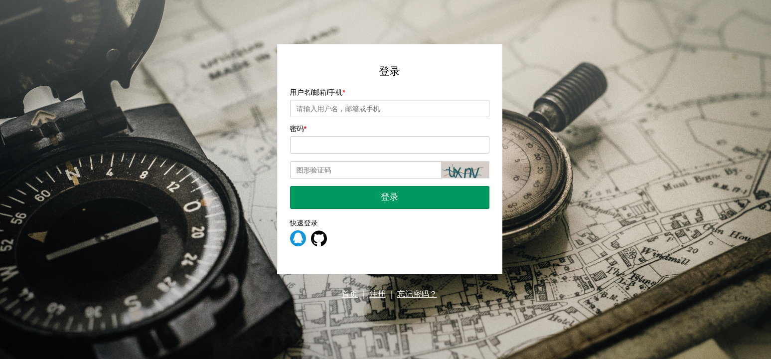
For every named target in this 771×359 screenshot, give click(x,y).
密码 (297, 129)
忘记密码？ (417, 294)
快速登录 (304, 223)
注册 (378, 294)
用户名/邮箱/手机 (316, 92)
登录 (390, 197)
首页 (350, 294)
